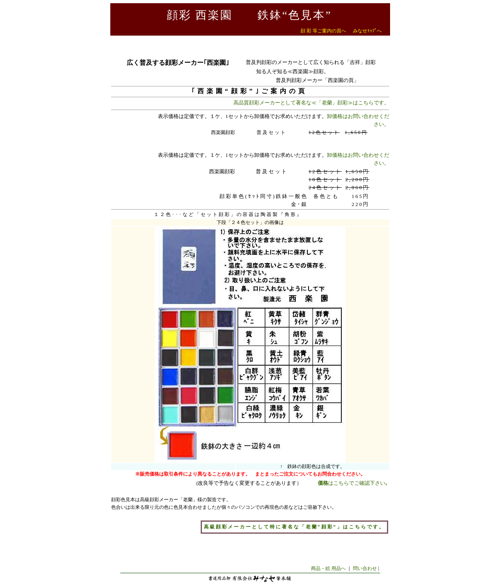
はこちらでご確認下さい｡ (353, 483)
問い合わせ (365, 568)
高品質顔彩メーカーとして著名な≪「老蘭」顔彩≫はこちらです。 (311, 103)
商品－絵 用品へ (328, 568)
